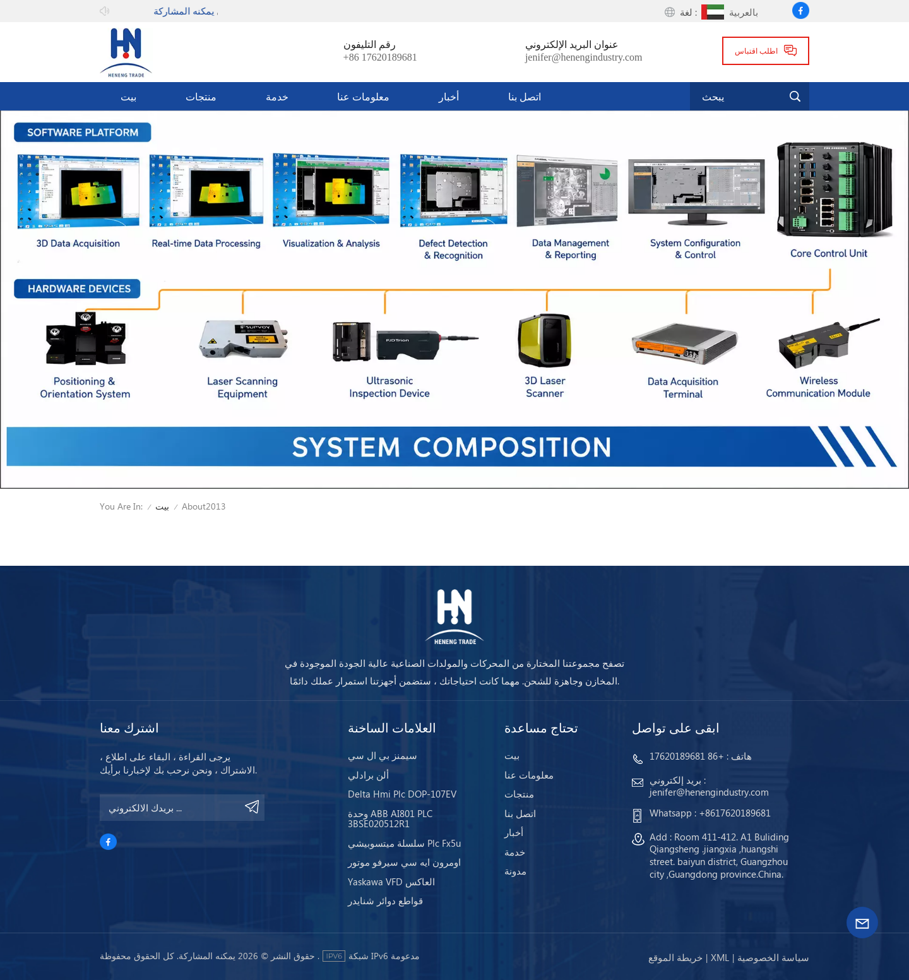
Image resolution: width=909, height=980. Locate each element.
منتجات (201, 96)
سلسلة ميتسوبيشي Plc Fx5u (404, 843)
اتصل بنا (524, 96)
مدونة (515, 871)
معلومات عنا (363, 96)
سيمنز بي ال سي (382, 755)
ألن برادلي (368, 775)
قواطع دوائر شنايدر (385, 900)
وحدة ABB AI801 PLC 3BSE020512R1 (390, 818)
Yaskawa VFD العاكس (391, 881)
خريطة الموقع (675, 957)
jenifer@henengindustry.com (584, 57)
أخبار (449, 96)
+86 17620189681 (380, 57)
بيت (128, 96)
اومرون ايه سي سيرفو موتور (404, 862)
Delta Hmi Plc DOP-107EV (402, 794)
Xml (720, 957)
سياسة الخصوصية (773, 957)
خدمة (277, 96)
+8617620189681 (735, 812)
